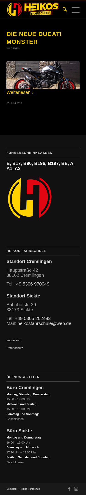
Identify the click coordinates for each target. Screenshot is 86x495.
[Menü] (73, 9)
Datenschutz (14, 348)
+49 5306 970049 (31, 283)
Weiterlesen (20, 92)
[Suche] (62, 9)
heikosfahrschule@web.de (44, 323)
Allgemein (13, 48)
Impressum (13, 340)
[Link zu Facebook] (69, 488)
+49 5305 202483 (33, 318)
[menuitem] (62, 9)
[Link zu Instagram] (76, 488)
